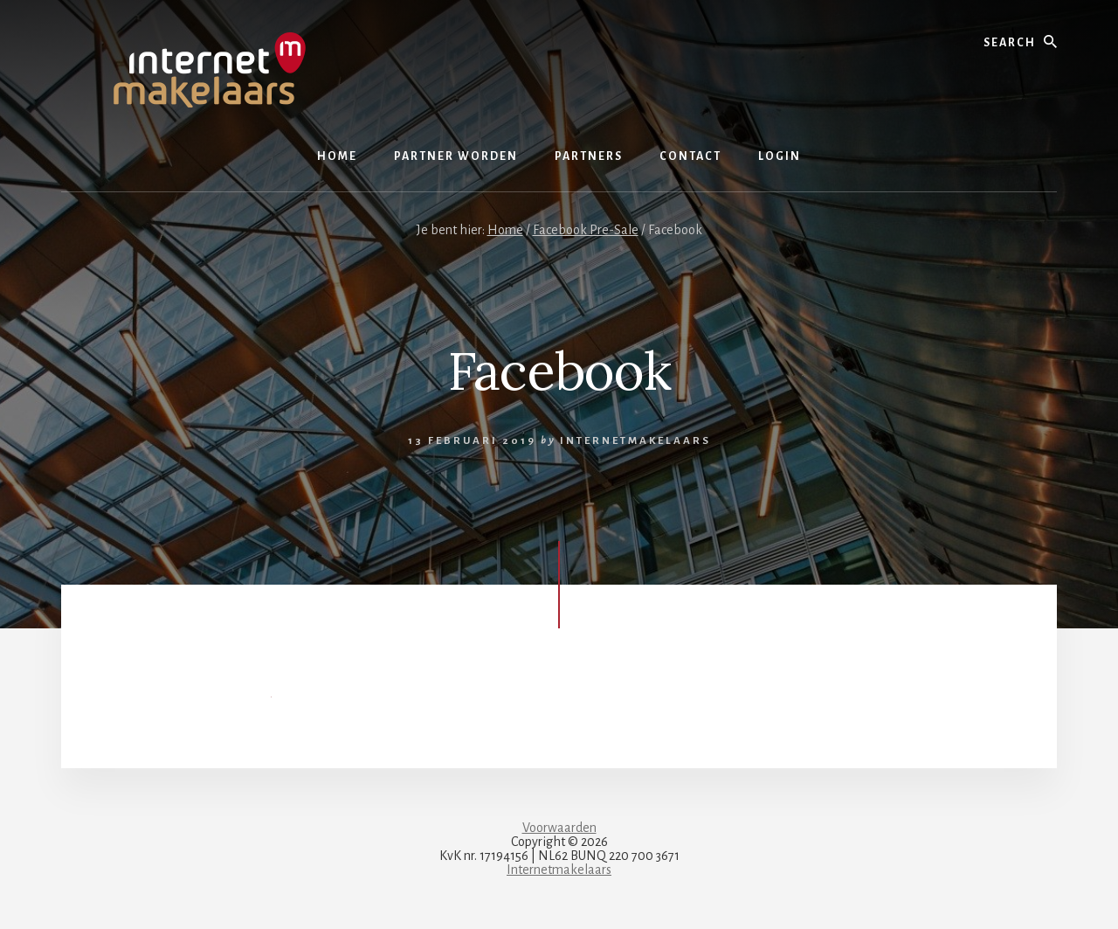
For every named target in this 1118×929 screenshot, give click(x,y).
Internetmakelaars (559, 870)
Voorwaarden (559, 828)
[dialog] (1085, 894)
